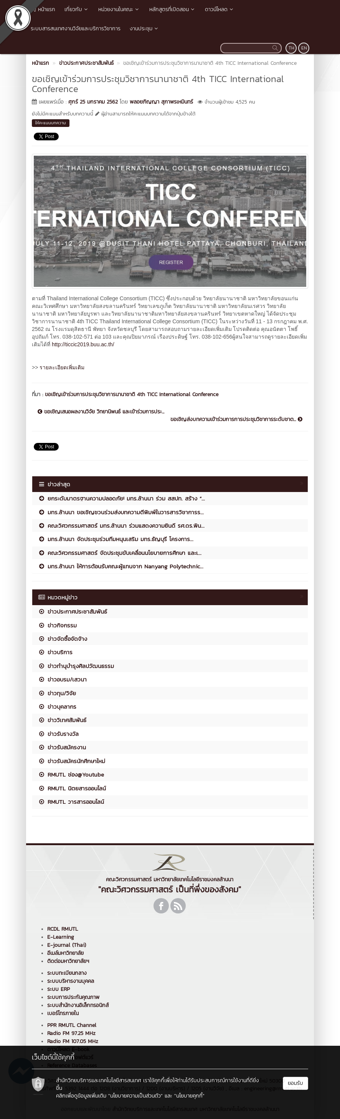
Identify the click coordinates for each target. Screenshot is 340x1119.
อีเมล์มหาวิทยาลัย (65, 953)
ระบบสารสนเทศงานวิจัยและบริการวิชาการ (75, 29)
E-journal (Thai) (66, 945)
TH (291, 47)
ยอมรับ (295, 1083)
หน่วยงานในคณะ (119, 9)
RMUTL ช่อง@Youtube (71, 774)
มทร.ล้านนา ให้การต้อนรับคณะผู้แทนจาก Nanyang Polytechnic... (120, 566)
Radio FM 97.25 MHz (71, 1033)
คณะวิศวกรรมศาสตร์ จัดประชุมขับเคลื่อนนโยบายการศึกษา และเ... (119, 552)
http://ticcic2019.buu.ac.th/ (83, 344)
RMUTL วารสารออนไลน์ (71, 801)
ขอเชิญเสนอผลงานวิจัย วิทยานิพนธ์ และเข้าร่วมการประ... (101, 412)
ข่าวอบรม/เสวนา (62, 679)
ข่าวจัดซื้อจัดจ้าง (62, 638)
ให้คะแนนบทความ (50, 123)
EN (304, 47)
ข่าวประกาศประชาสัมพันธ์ (72, 611)
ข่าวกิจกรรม (57, 625)
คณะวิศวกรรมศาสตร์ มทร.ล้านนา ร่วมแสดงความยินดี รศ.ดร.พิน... (121, 525)
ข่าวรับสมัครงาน (62, 747)
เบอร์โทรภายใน (63, 1013)
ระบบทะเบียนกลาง (67, 973)
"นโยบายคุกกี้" (189, 1096)
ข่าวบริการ (55, 652)
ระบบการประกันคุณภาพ (73, 997)
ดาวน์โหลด (219, 9)
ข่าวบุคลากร (57, 706)
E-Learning (60, 937)
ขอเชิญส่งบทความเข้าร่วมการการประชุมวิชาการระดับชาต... (236, 419)
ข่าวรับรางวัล (58, 733)
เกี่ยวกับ (76, 9)
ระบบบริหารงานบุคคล (70, 981)
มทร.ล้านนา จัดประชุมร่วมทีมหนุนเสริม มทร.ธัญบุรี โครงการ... (115, 539)
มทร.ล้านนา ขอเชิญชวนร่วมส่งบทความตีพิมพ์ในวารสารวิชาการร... (121, 512)
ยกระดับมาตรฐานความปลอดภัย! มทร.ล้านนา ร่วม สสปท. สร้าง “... (121, 498)
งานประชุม (144, 29)
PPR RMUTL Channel (71, 1025)
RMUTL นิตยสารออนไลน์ (72, 788)
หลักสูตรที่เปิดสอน (172, 9)
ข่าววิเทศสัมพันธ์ (62, 720)
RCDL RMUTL (62, 929)
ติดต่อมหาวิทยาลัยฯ (68, 961)
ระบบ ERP (58, 989)
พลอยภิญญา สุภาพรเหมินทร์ (161, 102)
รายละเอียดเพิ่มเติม (62, 367)
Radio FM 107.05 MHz (72, 1041)
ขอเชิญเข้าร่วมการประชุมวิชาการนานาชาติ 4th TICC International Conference (131, 394)
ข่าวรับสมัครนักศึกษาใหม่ (71, 761)
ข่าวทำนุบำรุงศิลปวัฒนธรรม (76, 666)
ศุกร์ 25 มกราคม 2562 (93, 102)
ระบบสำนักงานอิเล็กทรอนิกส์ (78, 1005)
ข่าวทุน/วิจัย (57, 693)
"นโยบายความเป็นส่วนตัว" (135, 1096)
